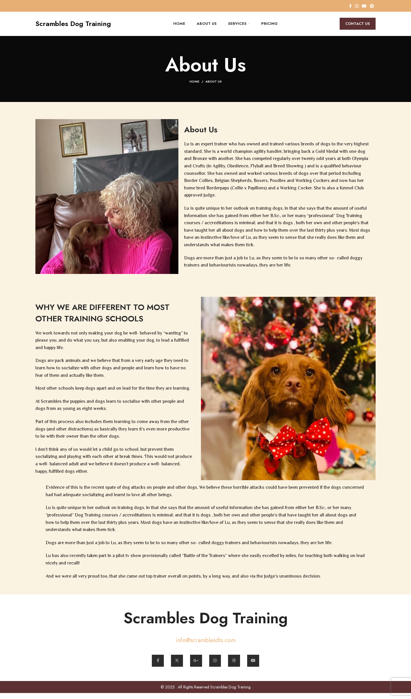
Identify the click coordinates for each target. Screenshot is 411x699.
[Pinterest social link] (372, 6)
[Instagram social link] (356, 6)
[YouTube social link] (364, 6)
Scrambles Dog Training (205, 622)
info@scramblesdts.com (205, 645)
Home (194, 86)
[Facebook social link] (350, 6)
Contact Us (357, 26)
